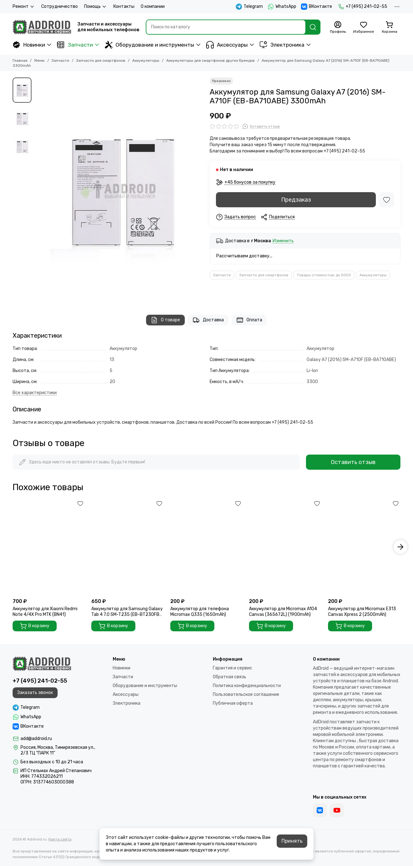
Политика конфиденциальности (247, 685)
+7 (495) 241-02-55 (362, 6)
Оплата (249, 320)
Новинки (29, 45)
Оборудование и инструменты (149, 45)
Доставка (208, 320)
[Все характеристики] (35, 393)
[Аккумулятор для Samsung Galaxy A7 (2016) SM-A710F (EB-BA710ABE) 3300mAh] (119, 189)
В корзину (34, 625)
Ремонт (24, 6)
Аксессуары (227, 45)
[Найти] (312, 27)
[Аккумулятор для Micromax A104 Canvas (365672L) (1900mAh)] (285, 547)
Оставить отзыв (353, 462)
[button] (400, 547)
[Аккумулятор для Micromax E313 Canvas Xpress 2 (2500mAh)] (364, 547)
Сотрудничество (59, 6)
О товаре (165, 320)
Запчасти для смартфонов (100, 60)
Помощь (95, 6)
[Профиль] (338, 27)
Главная (20, 60)
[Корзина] (389, 27)
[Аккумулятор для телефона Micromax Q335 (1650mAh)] (206, 547)
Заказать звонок (35, 692)
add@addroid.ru (36, 738)
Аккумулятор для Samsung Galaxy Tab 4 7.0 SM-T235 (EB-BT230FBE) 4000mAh (127, 611)
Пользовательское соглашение (246, 694)
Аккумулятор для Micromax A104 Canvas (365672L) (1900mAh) (283, 611)
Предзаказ (296, 199)
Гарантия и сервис (232, 668)
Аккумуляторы (145, 60)
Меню (39, 60)
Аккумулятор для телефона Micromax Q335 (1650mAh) (199, 611)
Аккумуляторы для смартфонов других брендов (210, 60)
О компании (153, 6)
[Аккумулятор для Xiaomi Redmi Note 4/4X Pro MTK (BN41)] (49, 547)
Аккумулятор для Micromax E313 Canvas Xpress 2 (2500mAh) (362, 611)
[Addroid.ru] (42, 27)
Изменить (283, 241)
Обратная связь (229, 677)
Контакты (123, 6)
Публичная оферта (233, 703)
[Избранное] (364, 27)
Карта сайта (59, 839)
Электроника (282, 45)
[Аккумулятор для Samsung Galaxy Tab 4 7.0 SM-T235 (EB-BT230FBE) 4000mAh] (127, 547)
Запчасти (75, 45)
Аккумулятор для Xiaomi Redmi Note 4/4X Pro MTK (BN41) (45, 611)
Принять (292, 841)
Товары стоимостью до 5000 (324, 275)
